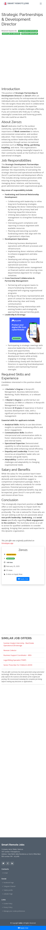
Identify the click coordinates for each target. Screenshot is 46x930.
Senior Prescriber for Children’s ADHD (18, 665)
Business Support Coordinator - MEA (17, 655)
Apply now (23, 928)
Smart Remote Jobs (18, 3)
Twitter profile (8, 890)
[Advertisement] (23, 59)
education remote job (29, 33)
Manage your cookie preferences (14, 911)
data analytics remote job (28, 31)
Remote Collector (10, 650)
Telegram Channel (9, 886)
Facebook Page (9, 882)
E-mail (6, 873)
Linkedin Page (8, 894)
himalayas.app (7, 543)
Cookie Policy (8, 903)
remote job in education (11, 33)
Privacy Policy (8, 907)
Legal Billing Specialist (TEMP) (15, 660)
